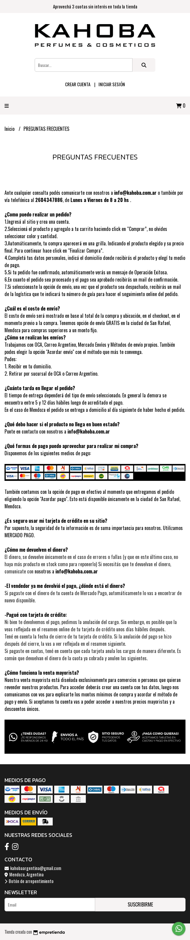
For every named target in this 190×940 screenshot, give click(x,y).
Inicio (10, 128)
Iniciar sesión (111, 84)
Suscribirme (140, 904)
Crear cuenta (77, 84)
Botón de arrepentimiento (29, 881)
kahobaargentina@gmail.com (33, 868)
